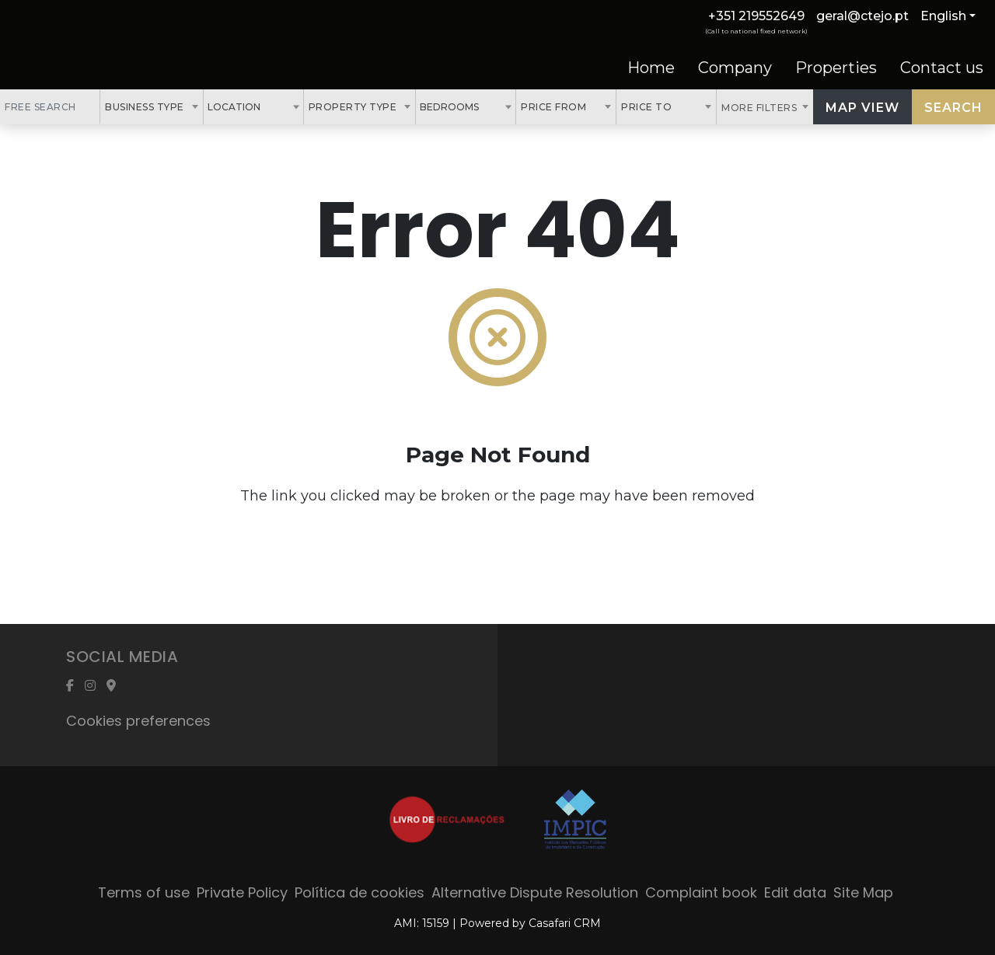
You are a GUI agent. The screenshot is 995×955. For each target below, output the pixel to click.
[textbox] (269, 106)
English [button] (943, 16)
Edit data (795, 892)
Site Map (863, 892)
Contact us (941, 67)
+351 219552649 (756, 16)
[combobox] (151, 106)
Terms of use (144, 892)
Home (651, 67)
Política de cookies (359, 892)
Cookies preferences (138, 720)
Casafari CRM (565, 923)
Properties (836, 67)
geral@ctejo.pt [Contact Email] (862, 16)
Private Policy (242, 892)
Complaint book (701, 892)
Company (735, 67)
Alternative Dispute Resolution (534, 892)
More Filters (760, 107)
